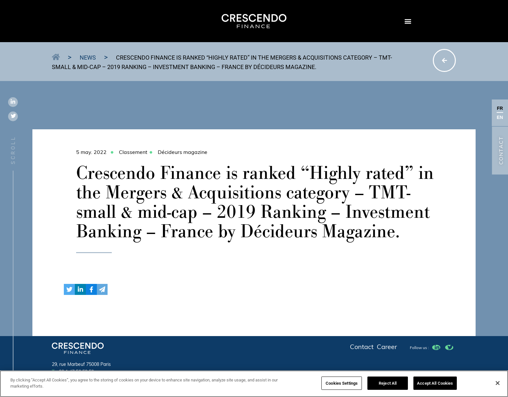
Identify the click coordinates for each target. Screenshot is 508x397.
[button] (407, 21)
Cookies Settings (342, 385)
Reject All (388, 385)
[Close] (498, 385)
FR (500, 108)
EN (500, 117)
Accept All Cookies (435, 385)
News (88, 57)
